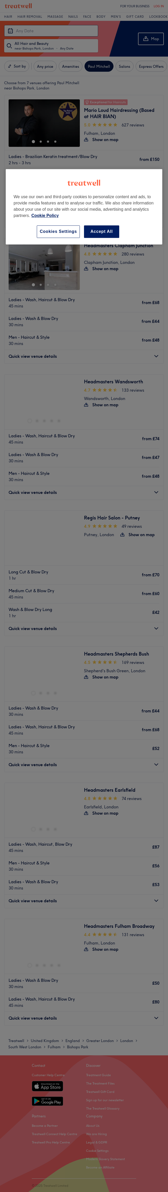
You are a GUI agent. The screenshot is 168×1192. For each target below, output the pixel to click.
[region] (84, 206)
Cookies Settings (58, 231)
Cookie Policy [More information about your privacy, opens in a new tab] (45, 215)
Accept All (102, 231)
